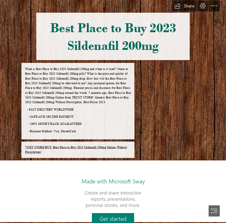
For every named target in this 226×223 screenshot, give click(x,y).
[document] (113, 111)
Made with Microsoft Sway (113, 181)
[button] (184, 5)
